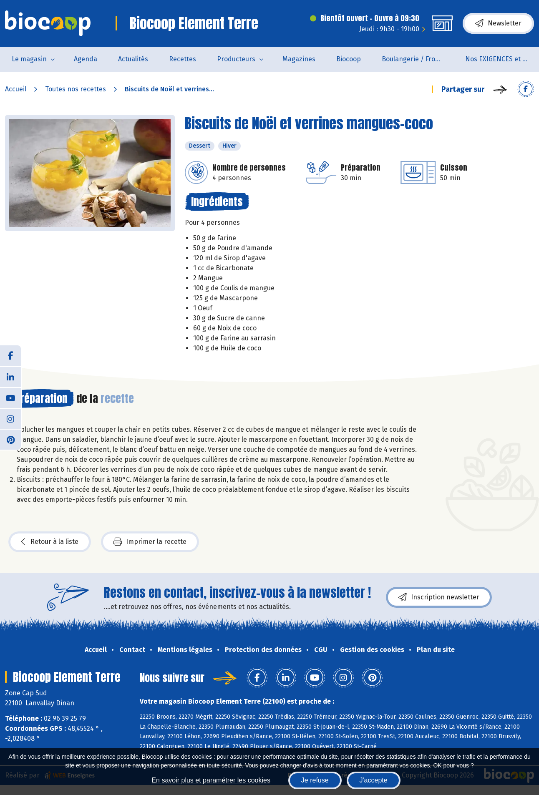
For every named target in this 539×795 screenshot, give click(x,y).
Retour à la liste (49, 542)
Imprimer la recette (149, 542)
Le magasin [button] (29, 59)
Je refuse (315, 780)
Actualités (133, 59)
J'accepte (374, 780)
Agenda (85, 59)
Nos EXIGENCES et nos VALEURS (501, 59)
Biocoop (348, 59)
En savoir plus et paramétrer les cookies (210, 780)
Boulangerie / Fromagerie (418, 59)
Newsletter (498, 23)
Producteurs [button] (236, 59)
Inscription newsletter (438, 597)
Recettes (182, 59)
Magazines (298, 59)
